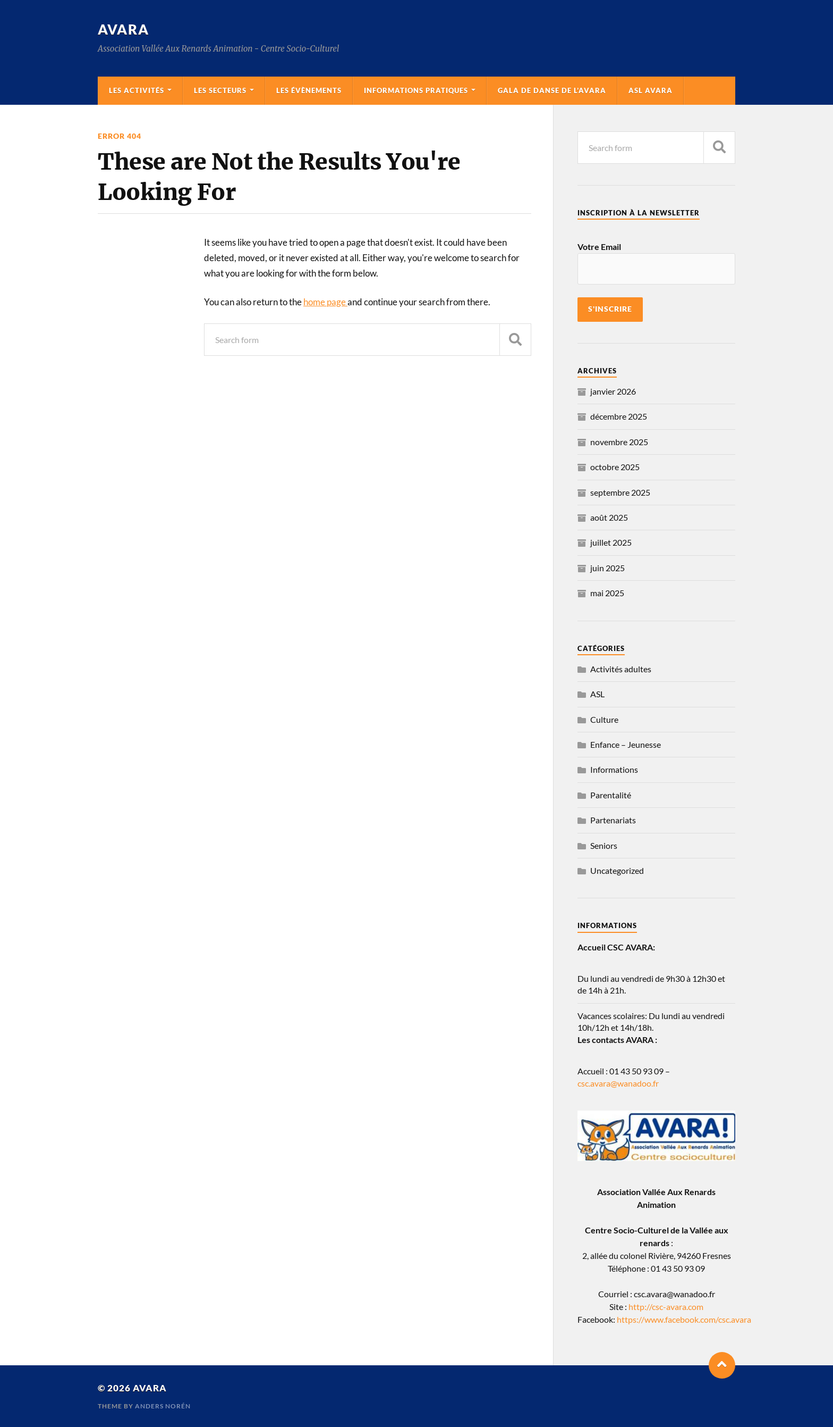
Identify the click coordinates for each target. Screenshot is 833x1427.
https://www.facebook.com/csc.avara (684, 1319)
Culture (604, 719)
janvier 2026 (613, 391)
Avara (123, 29)
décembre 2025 (618, 416)
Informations (614, 769)
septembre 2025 (620, 492)
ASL (597, 694)
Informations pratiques (416, 90)
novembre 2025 (619, 442)
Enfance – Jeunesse (625, 744)
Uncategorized (617, 870)
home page (325, 301)
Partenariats (613, 820)
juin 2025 (607, 568)
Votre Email (599, 246)
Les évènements (309, 90)
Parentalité (610, 795)
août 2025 (609, 517)
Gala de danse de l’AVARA (552, 90)
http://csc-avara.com (665, 1306)
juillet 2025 (611, 542)
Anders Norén (163, 1406)
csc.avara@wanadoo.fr (618, 1083)
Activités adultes (620, 669)
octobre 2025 (615, 467)
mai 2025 (607, 593)
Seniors (603, 845)
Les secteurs (220, 90)
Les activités (136, 90)
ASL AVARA (650, 90)
